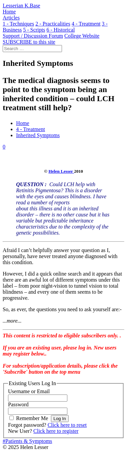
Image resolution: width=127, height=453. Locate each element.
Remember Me (32, 418)
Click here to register (56, 431)
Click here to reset (67, 425)
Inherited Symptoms (38, 135)
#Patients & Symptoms (27, 441)
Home (22, 123)
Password (18, 404)
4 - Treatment (30, 129)
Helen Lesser (61, 171)
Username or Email (29, 391)
